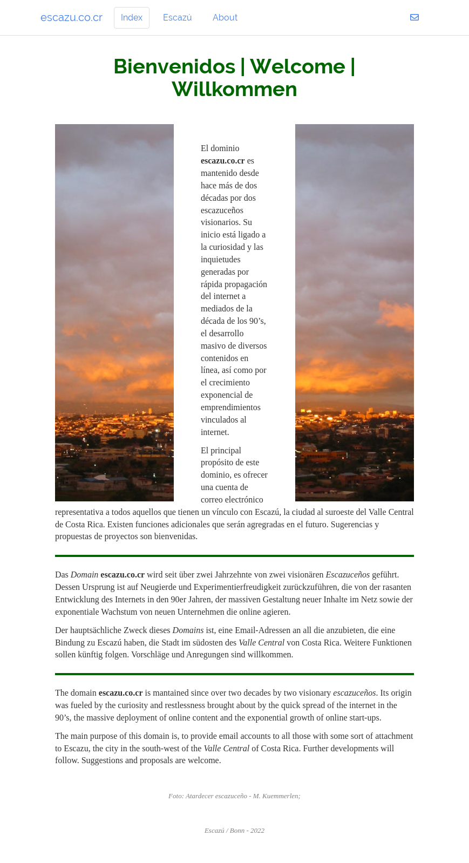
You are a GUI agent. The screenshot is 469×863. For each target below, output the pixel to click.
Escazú (177, 17)
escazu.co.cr (71, 17)
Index (131, 17)
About (225, 17)
